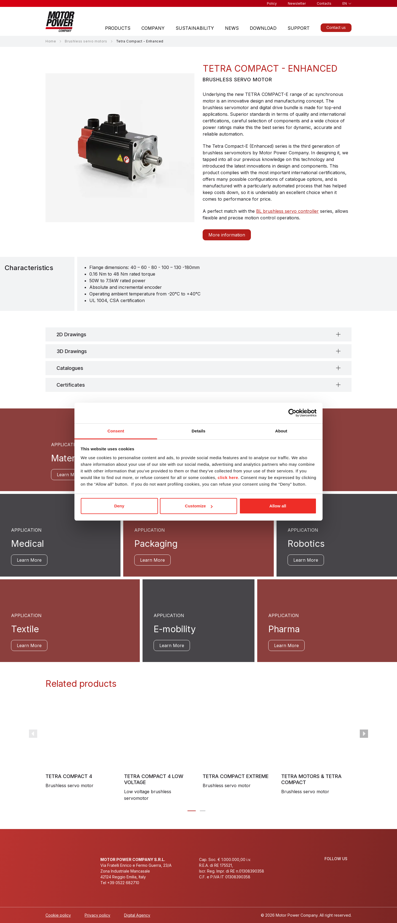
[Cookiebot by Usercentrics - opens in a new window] (292, 413)
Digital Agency (137, 915)
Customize (199, 506)
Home (50, 41)
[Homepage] (60, 21)
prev (33, 734)
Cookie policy (58, 915)
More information (226, 235)
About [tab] (281, 431)
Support (299, 28)
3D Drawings (72, 351)
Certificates (71, 385)
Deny (119, 506)
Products (117, 28)
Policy (272, 3)
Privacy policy (97, 915)
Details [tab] (198, 431)
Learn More (69, 474)
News (232, 28)
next (364, 734)
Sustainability (195, 28)
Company (153, 28)
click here (228, 477)
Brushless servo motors (86, 41)
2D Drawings (71, 334)
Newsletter (297, 3)
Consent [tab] (116, 431)
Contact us (336, 27)
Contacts (324, 3)
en (344, 3)
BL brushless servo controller (287, 211)
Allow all (277, 506)
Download (263, 28)
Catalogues (70, 368)
